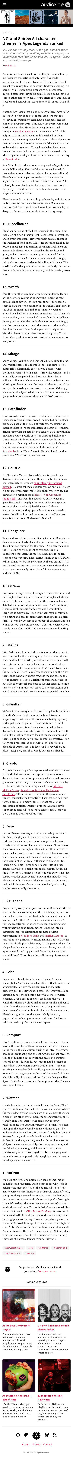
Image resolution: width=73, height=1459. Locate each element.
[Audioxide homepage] (36, 1435)
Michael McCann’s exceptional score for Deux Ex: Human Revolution (32, 790)
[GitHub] (18, 1435)
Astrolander (9, 451)
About (25, 1444)
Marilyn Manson (53, 936)
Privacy (36, 1444)
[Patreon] (26, 1435)
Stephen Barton (24, 132)
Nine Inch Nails (30, 936)
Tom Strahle (12, 159)
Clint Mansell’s (38, 1211)
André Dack (10, 65)
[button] (4, 5)
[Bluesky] (47, 1435)
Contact (47, 1444)
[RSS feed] (55, 1435)
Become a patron (47, 1271)
